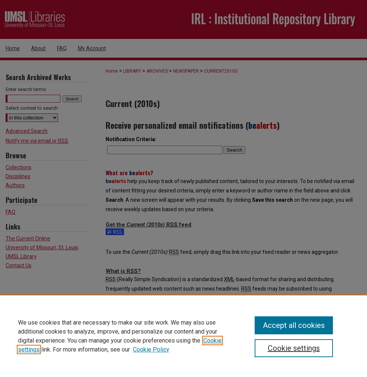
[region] (183, 336)
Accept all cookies (294, 325)
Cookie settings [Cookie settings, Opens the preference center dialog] (294, 348)
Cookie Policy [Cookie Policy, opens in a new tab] (151, 349)
